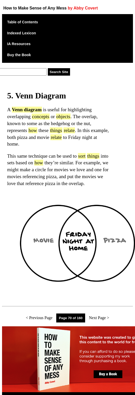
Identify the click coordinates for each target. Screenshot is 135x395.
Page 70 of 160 (71, 318)
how (33, 130)
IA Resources (18, 44)
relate (69, 130)
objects (63, 116)
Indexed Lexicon (21, 33)
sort (82, 156)
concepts (40, 116)
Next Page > (99, 318)
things (56, 130)
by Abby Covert (83, 8)
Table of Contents (22, 22)
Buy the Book (19, 55)
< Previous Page (39, 318)
